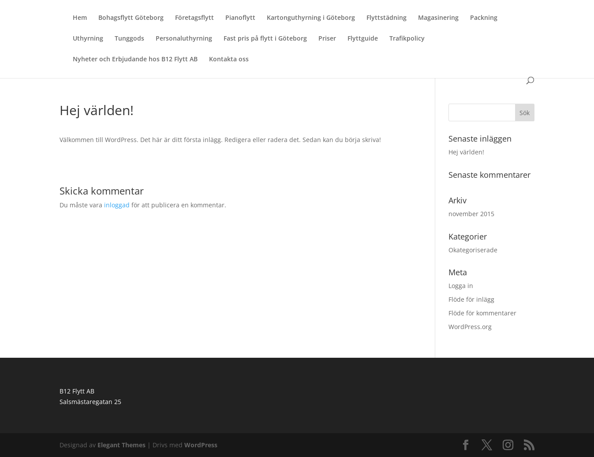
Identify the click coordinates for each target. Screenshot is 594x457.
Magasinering (438, 18)
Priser (327, 38)
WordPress (200, 445)
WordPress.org (470, 326)
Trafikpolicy (407, 38)
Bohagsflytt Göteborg (131, 18)
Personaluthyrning (184, 38)
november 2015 (471, 214)
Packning (483, 18)
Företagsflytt (194, 18)
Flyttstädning (386, 18)
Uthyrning (88, 38)
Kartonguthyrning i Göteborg (311, 18)
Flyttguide (362, 38)
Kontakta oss (229, 59)
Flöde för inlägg (471, 299)
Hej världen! (466, 152)
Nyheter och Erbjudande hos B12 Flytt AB (135, 59)
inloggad (117, 205)
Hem (80, 18)
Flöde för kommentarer (482, 313)
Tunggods (129, 38)
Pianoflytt (240, 18)
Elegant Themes (121, 445)
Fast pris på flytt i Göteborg (265, 38)
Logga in (460, 285)
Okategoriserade (472, 250)
